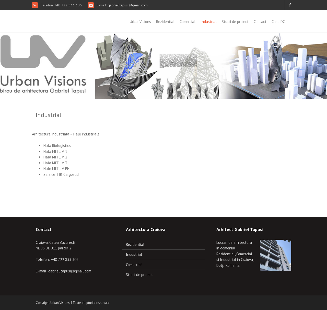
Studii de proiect (235, 21)
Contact (260, 21)
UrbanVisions (140, 21)
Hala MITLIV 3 (55, 162)
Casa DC (278, 21)
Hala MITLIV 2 (55, 157)
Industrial (209, 21)
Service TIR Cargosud (61, 174)
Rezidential (165, 21)
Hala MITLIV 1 (55, 151)
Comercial (187, 21)
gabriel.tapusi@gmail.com (127, 5)
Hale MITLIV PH (56, 168)
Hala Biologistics (57, 145)
